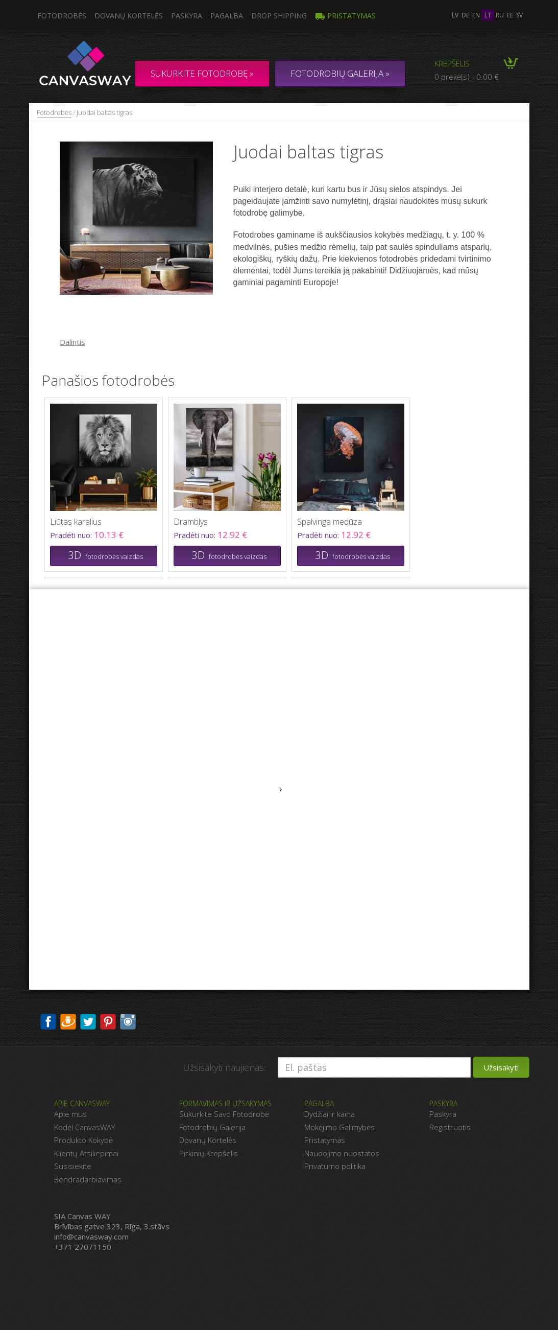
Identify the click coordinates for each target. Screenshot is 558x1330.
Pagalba (226, 15)
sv (519, 15)
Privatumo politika (335, 1166)
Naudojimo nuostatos (341, 1153)
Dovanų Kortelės (207, 1140)
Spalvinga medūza (329, 521)
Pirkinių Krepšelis (208, 1153)
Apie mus (70, 1114)
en (476, 15)
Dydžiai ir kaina (329, 1114)
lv (455, 15)
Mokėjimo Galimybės (339, 1127)
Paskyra (186, 15)
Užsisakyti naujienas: (224, 1067)
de (465, 15)
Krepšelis (452, 63)
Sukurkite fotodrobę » (202, 73)
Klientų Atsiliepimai (86, 1153)
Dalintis (72, 342)
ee (510, 15)
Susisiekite (72, 1166)
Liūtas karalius (76, 521)
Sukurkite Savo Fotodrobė (224, 1114)
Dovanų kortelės (128, 15)
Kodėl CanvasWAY (84, 1127)
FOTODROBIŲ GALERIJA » (340, 73)
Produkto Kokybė (83, 1140)
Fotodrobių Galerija (212, 1127)
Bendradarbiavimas (88, 1179)
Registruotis (450, 1127)
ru (500, 15)
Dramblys (191, 521)
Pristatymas (345, 15)
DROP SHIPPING (279, 15)
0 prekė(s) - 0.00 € (466, 77)
